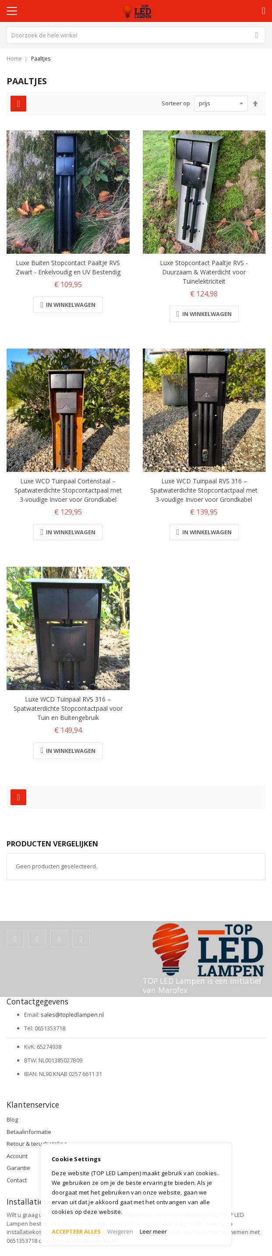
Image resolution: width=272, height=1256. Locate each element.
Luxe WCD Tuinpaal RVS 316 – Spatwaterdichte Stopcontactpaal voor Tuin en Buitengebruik (68, 708)
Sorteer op (176, 103)
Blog (12, 1119)
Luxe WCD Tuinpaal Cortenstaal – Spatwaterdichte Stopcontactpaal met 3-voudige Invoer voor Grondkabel (68, 490)
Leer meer (153, 1231)
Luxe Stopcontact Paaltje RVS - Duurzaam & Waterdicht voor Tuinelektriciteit (204, 272)
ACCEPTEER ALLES (76, 1231)
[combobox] (136, 35)
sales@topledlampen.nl (72, 1014)
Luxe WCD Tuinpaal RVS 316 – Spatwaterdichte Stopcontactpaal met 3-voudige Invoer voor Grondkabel (204, 490)
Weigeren (120, 1231)
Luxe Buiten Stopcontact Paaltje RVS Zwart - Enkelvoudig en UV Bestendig (68, 267)
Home (14, 58)
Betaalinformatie (29, 1132)
